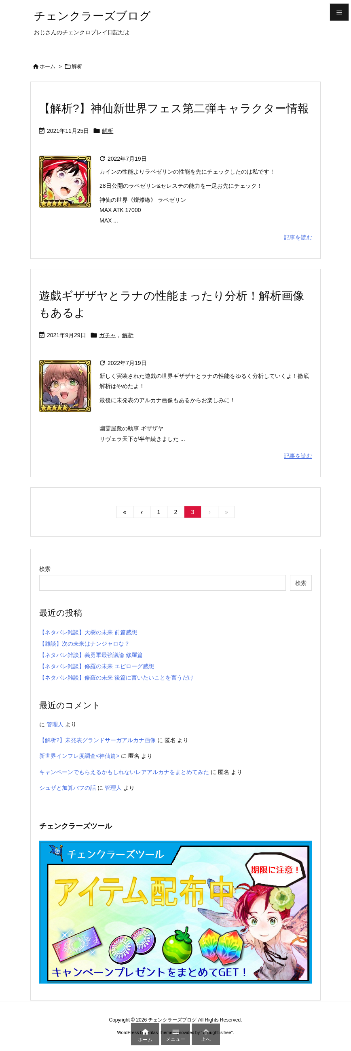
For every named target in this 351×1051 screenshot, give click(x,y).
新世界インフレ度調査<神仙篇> (79, 756)
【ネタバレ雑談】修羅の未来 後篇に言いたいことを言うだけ (116, 677)
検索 (45, 569)
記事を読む (298, 237)
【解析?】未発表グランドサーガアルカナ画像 (97, 740)
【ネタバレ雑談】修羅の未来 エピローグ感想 (96, 666)
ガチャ (107, 335)
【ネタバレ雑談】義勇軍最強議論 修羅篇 (91, 655)
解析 (107, 131)
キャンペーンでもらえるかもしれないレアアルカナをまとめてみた (124, 772)
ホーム (47, 66)
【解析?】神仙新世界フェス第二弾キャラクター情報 (174, 108)
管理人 (55, 724)
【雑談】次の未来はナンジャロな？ (84, 643)
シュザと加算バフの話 (67, 788)
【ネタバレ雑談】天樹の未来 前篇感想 (88, 632)
